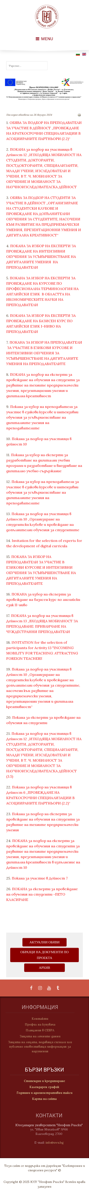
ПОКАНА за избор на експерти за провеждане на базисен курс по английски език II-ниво (43, 599)
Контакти (38, 1019)
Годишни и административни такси (44, 1093)
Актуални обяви (44, 942)
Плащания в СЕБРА (38, 1030)
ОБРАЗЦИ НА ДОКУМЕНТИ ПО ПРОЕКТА (44, 955)
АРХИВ (44, 967)
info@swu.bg (56, 1143)
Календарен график (44, 1087)
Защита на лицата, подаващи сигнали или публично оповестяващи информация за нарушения (38, 1046)
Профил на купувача (38, 1024)
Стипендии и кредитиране (44, 1081)
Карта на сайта (44, 1099)
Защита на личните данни (38, 1036)
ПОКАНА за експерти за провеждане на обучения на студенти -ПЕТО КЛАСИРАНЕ (42, 894)
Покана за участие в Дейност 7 (40, 878)
